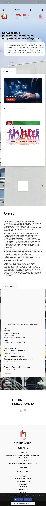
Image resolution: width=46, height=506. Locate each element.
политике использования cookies (26, 497)
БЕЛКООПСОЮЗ (23, 452)
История (23, 492)
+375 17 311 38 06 (23, 460)
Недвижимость (23, 489)
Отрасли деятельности (23, 481)
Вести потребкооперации (12, 2)
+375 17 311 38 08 (9, 335)
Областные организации (23, 479)
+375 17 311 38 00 (9, 353)
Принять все (18, 500)
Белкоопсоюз (23, 476)
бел (18, 10)
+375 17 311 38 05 (9, 361)
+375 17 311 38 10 (9, 369)
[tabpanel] (23, 44)
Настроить (28, 500)
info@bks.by (7, 330)
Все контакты (8, 373)
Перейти (11, 99)
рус (15, 10)
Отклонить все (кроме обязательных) (23, 503)
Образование (23, 484)
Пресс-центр (23, 487)
